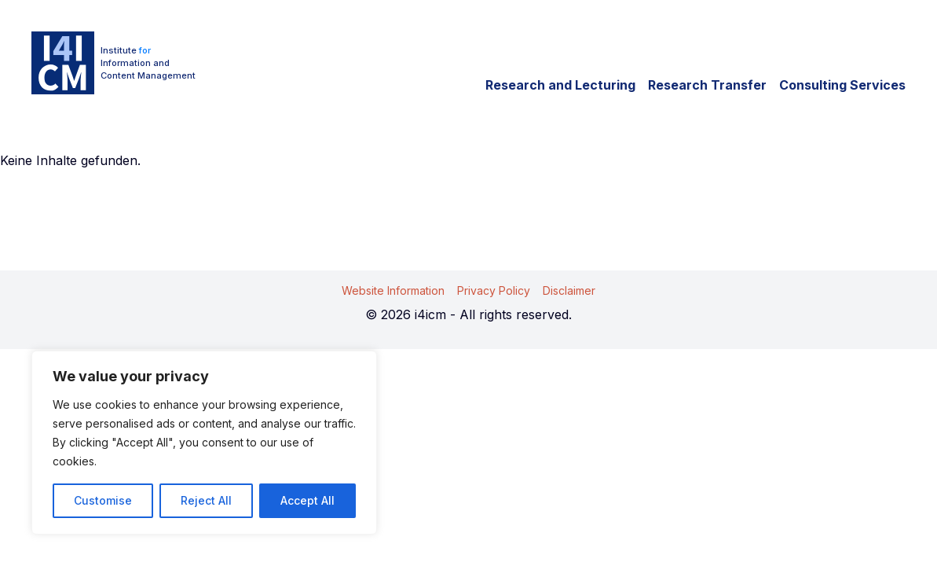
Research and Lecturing (560, 85)
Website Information (393, 290)
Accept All (307, 500)
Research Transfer (707, 85)
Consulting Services (842, 85)
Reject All (206, 500)
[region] (204, 443)
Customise (103, 500)
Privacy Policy (493, 290)
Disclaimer (569, 290)
